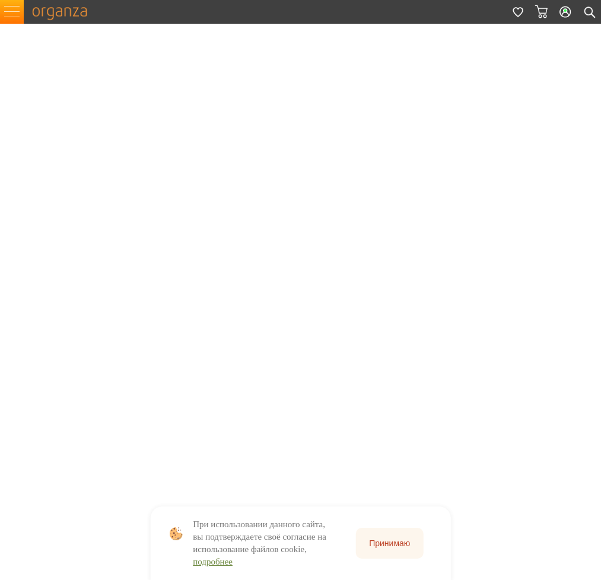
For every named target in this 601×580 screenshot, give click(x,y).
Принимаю (389, 543)
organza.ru (65, 12)
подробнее (213, 561)
